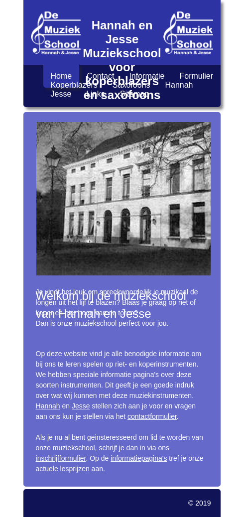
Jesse (61, 94)
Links (95, 94)
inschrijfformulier (61, 458)
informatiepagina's (139, 458)
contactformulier (152, 416)
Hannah (179, 85)
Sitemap (134, 94)
